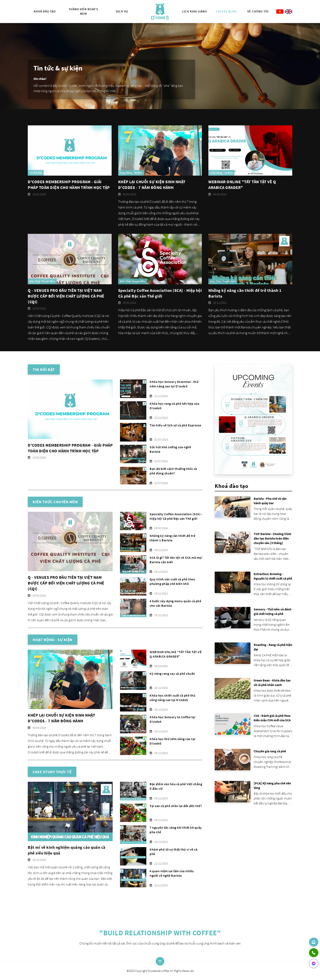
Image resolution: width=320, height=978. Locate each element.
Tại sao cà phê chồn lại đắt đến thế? (176, 806)
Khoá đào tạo (45, 11)
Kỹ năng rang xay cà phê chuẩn (172, 673)
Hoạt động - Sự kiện (52, 639)
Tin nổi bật (44, 369)
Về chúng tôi (258, 11)
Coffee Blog (226, 11)
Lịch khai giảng (194, 11)
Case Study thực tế (52, 771)
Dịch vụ (122, 11)
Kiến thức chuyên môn (55, 501)
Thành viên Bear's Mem (83, 11)
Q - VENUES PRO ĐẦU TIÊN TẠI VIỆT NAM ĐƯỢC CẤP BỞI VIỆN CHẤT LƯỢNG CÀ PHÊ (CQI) (66, 296)
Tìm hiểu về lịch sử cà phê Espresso (175, 425)
